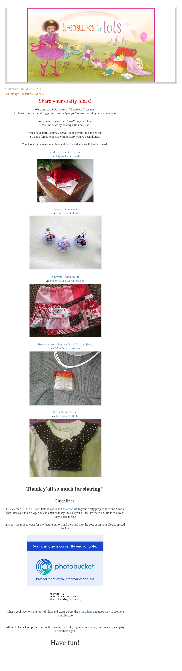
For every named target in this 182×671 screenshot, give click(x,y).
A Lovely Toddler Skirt (65, 276)
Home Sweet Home (67, 213)
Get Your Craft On (67, 416)
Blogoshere (85, 613)
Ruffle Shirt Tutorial (65, 412)
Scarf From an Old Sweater (65, 152)
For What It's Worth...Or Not (67, 280)
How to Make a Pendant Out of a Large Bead (65, 344)
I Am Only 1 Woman (67, 348)
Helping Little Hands (67, 156)
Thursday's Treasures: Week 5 (24, 94)
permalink (71, 509)
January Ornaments (65, 209)
